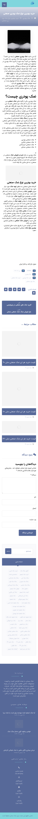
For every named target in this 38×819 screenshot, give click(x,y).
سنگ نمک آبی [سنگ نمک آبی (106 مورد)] (25, 578)
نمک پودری (28, 274)
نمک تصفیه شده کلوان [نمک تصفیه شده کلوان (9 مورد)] (25, 617)
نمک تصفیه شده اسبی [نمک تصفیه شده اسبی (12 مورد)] (13, 603)
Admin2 (29, 271)
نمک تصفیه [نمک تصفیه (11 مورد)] (13, 599)
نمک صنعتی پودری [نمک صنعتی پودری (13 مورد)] (12, 635)
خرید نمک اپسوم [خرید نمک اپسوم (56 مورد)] (24, 574)
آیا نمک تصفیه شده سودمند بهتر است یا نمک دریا (19, 713)
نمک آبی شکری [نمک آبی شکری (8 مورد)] (13, 592)
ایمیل (34, 508)
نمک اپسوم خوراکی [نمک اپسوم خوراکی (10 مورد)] (23, 599)
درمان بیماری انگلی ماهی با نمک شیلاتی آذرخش (19, 750)
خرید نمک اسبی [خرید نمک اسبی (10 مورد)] (13, 571)
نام (35, 497)
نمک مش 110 (28, 417)
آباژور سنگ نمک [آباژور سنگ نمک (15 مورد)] (24, 571)
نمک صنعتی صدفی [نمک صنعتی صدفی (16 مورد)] (25, 635)
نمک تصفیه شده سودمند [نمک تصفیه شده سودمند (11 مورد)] (19, 606)
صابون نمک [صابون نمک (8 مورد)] (25, 589)
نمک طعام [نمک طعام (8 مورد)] (28, 642)
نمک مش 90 (28, 368)
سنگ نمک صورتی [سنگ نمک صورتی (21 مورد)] (23, 581)
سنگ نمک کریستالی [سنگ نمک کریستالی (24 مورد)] (13, 585)
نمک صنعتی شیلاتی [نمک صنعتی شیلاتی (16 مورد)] (13, 631)
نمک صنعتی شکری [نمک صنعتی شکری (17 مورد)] (25, 631)
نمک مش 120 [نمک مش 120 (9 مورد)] (10, 642)
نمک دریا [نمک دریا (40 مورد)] (20, 621)
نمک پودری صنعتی (21, 56)
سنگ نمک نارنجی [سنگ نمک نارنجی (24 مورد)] (25, 585)
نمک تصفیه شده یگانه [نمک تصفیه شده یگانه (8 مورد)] (11, 617)
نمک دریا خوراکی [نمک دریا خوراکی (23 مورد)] (11, 621)
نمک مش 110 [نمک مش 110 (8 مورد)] (19, 642)
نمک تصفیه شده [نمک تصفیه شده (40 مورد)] (26, 603)
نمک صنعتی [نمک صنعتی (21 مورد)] (13, 628)
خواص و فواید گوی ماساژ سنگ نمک (19, 731)
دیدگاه (33, 475)
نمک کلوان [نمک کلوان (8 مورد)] (14, 645)
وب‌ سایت (32, 519)
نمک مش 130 (28, 444)
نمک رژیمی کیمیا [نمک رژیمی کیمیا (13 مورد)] (23, 628)
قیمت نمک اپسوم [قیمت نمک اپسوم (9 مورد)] (24, 592)
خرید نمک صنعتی (15, 278)
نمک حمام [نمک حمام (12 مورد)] (28, 621)
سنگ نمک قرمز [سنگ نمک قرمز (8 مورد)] (13, 581)
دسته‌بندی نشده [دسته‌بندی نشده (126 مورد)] (13, 574)
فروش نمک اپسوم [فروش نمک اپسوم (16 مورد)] (14, 589)
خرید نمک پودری (27, 278)
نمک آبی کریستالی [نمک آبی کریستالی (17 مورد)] (23, 596)
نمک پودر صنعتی (30, 281)
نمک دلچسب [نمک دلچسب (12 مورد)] (13, 624)
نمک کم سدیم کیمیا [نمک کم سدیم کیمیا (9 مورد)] (25, 649)
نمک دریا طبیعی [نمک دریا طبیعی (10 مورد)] (23, 624)
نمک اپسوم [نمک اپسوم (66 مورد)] (13, 596)
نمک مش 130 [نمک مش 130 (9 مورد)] (22, 645)
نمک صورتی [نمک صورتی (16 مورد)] (25, 638)
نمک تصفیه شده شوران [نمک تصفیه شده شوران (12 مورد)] (19, 610)
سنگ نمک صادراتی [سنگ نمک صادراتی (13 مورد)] (14, 578)
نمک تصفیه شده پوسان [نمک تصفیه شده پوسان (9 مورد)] (19, 613)
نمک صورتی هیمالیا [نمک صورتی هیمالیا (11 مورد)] (14, 638)
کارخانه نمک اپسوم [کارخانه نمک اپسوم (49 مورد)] (12, 649)
